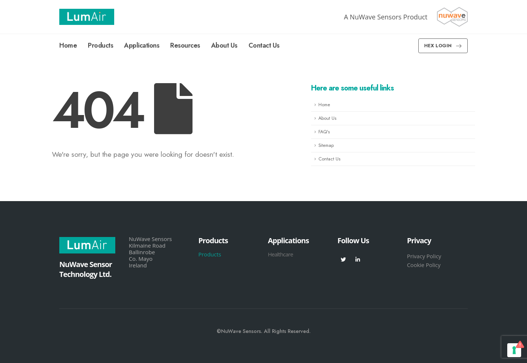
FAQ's (324, 132)
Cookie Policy (424, 264)
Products (100, 45)
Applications (141, 45)
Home (68, 45)
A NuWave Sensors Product (385, 16)
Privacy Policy (424, 256)
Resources (185, 45)
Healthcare (280, 254)
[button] (443, 45)
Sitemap (326, 145)
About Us (224, 45)
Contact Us (264, 45)
